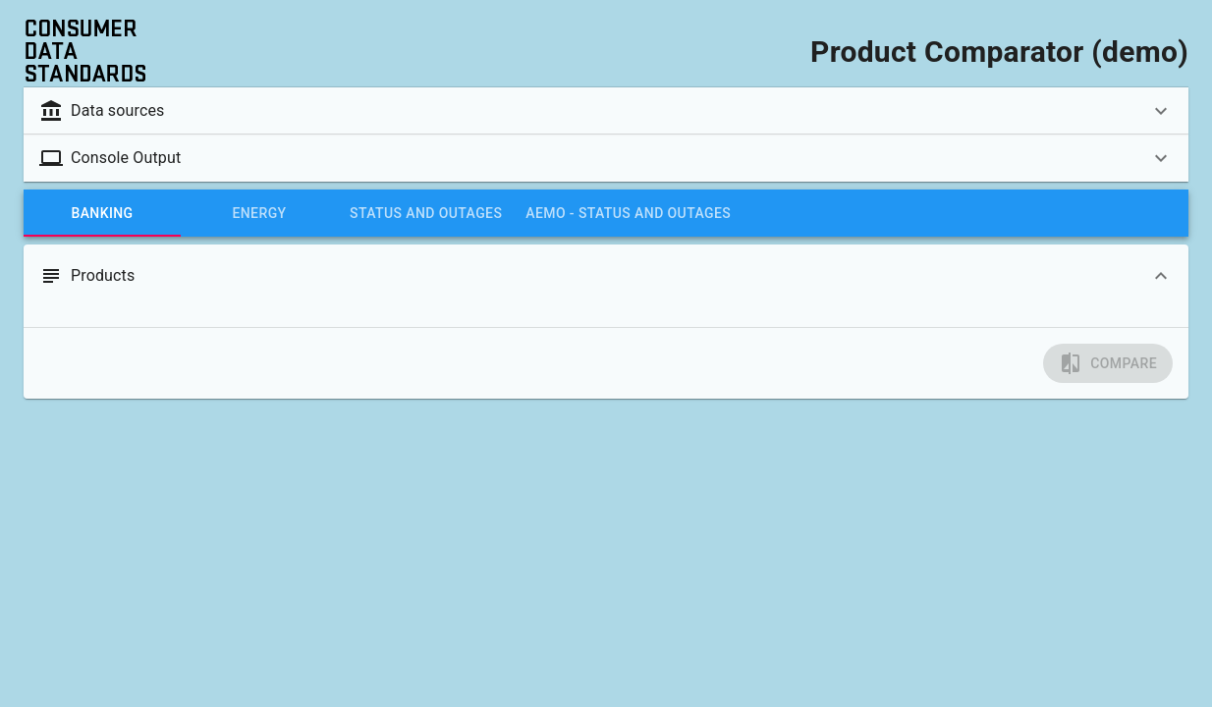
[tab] (102, 213)
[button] (606, 111)
